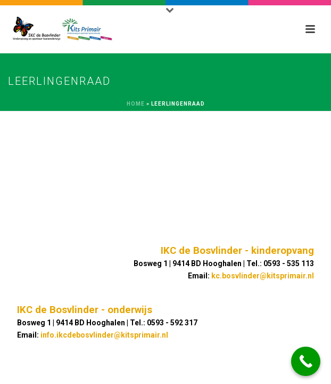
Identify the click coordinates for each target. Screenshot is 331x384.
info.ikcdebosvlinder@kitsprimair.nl (104, 335)
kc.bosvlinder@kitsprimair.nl (262, 275)
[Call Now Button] (305, 361)
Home (136, 104)
